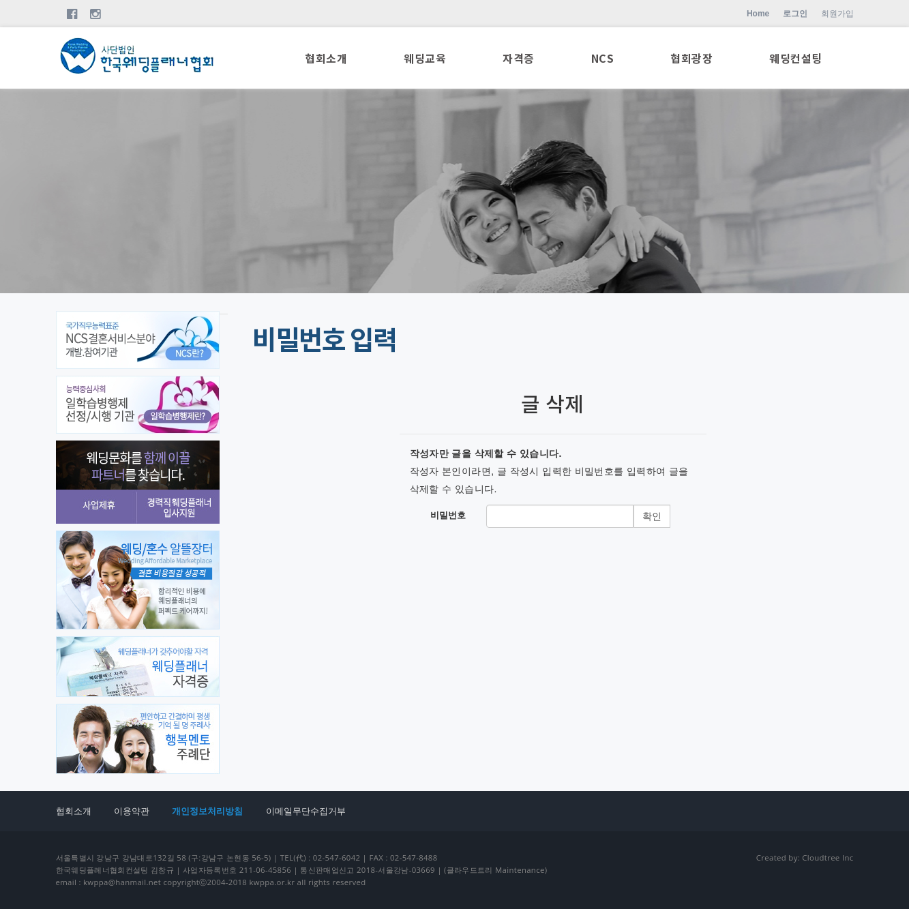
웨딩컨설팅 (795, 59)
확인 (651, 516)
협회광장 (691, 59)
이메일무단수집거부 (306, 811)
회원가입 (837, 13)
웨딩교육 (425, 59)
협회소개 (326, 59)
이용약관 (131, 811)
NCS (602, 59)
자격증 (518, 59)
